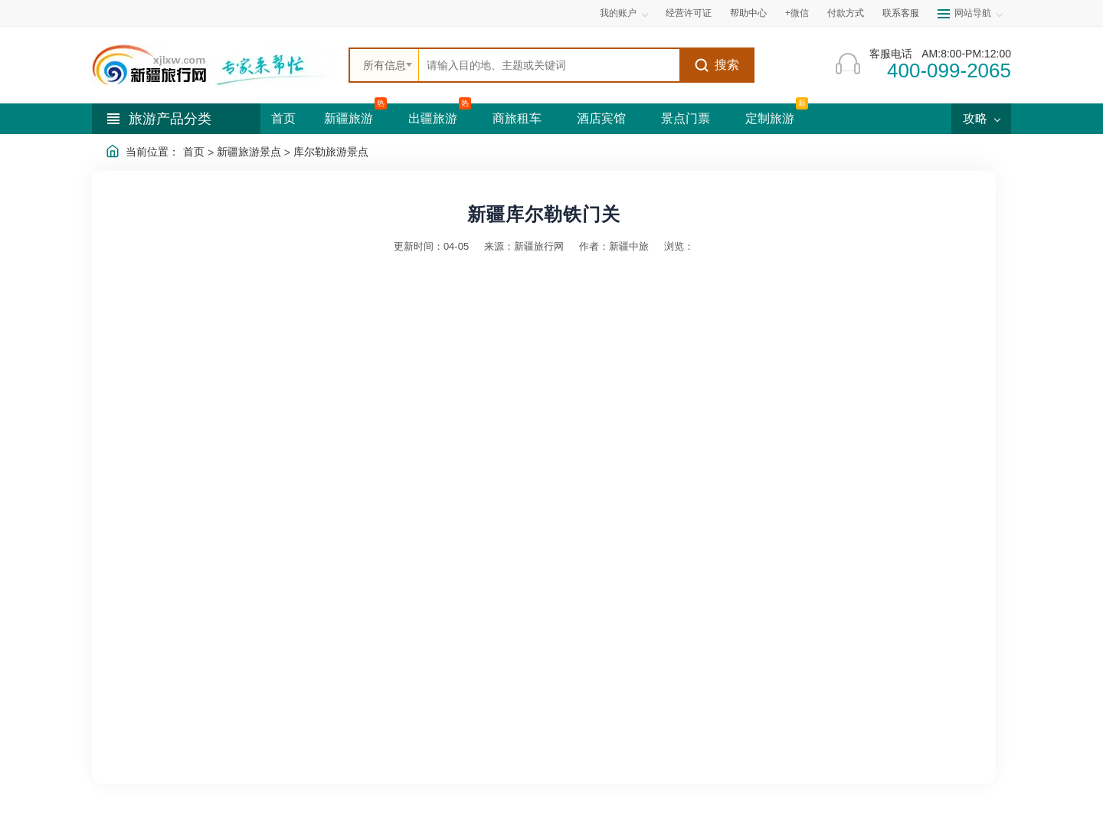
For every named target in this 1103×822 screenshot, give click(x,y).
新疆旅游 (348, 118)
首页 (283, 118)
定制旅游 (769, 118)
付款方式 (845, 13)
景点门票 (685, 118)
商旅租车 (517, 118)
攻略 (981, 118)
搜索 (716, 65)
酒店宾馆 (601, 118)
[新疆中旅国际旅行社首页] (214, 65)
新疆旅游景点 (249, 152)
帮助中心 (748, 13)
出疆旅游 (432, 118)
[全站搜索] (549, 65)
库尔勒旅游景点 (330, 152)
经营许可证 (689, 13)
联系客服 (900, 13)
